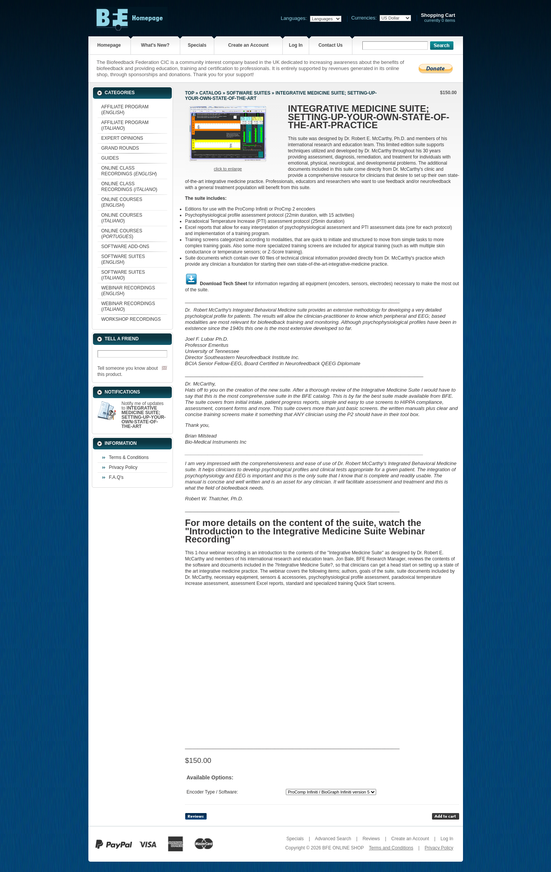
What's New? (155, 45)
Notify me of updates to (144, 415)
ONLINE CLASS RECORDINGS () (129, 170)
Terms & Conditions (129, 457)
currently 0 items (438, 18)
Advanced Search (333, 838)
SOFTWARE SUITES (249, 93)
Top (189, 93)
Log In (296, 45)
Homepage (109, 45)
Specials (197, 45)
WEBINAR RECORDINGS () (128, 290)
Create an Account (248, 45)
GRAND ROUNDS (120, 148)
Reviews (371, 838)
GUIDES (110, 158)
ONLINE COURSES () (121, 202)
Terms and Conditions (391, 848)
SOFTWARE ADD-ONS (125, 246)
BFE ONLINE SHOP (343, 848)
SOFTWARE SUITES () (123, 259)
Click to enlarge (228, 169)
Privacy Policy (123, 467)
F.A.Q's (116, 477)
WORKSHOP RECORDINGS (131, 319)
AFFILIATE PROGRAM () (125, 109)
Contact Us (330, 45)
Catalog (210, 93)
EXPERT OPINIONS (122, 138)
